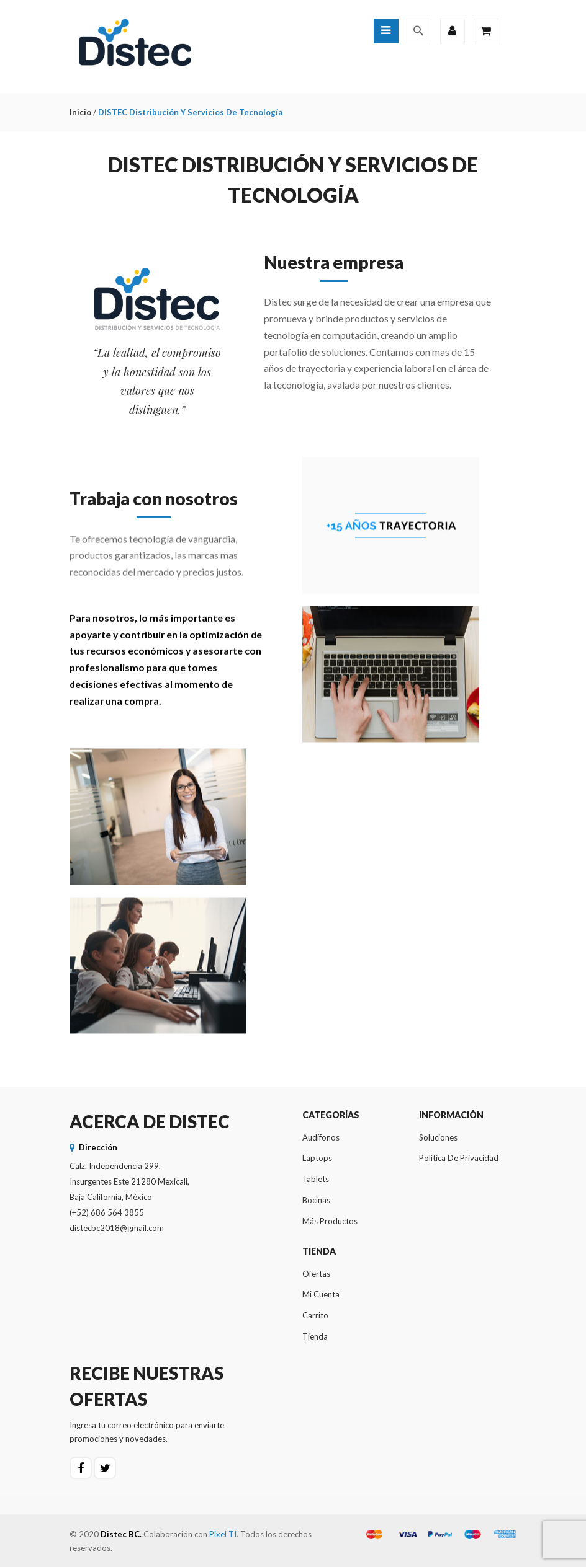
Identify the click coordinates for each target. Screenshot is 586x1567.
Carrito (315, 1315)
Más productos (330, 1221)
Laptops (317, 1158)
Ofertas (316, 1274)
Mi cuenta (321, 1294)
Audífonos (321, 1137)
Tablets (315, 1179)
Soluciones (438, 1137)
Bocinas (316, 1200)
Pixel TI (223, 1534)
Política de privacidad (458, 1158)
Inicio (80, 112)
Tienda (315, 1336)
